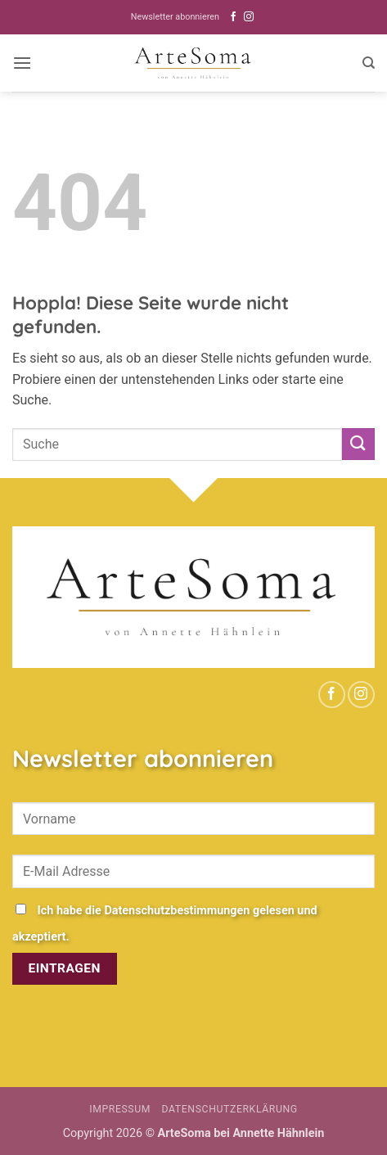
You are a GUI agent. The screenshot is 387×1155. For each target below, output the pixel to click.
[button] (22, 63)
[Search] (368, 63)
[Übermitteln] (358, 444)
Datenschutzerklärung (230, 1109)
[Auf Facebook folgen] (233, 17)
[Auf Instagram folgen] (249, 17)
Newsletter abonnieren (175, 16)
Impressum (120, 1109)
